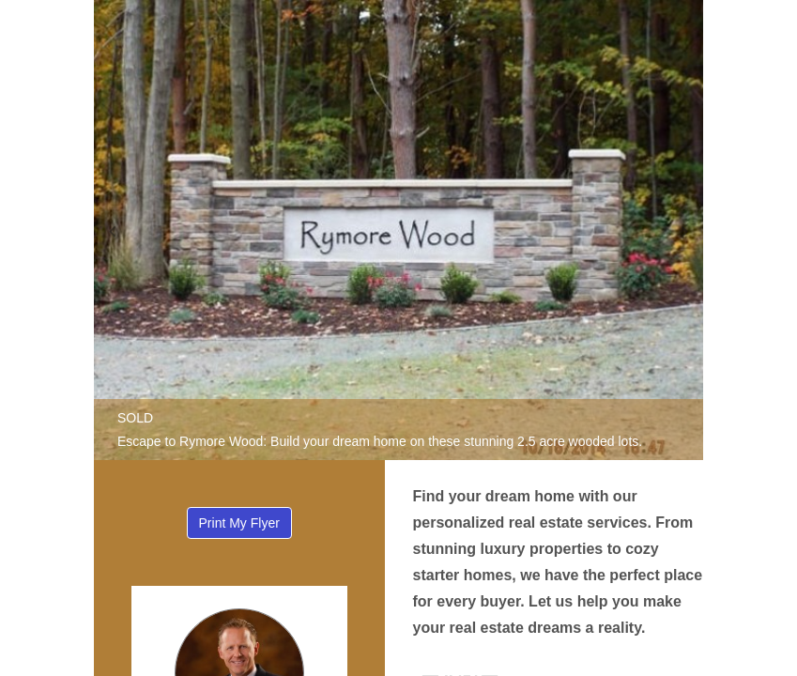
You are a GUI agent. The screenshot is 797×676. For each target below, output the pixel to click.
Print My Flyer (239, 522)
